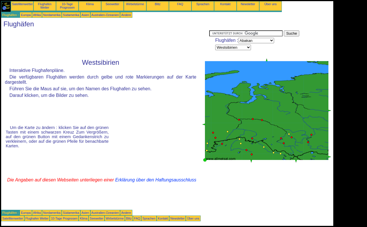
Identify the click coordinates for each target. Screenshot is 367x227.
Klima (90, 4)
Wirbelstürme (135, 4)
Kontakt (225, 4)
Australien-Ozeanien (105, 15)
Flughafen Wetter (44, 5)
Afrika (37, 15)
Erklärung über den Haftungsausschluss (155, 179)
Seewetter (112, 4)
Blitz (157, 4)
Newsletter (248, 4)
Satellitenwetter (22, 4)
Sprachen (203, 4)
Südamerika (71, 15)
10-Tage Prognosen (67, 5)
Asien (85, 15)
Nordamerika (52, 15)
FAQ (180, 4)
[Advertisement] (105, 43)
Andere (126, 15)
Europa (26, 15)
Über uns (270, 4)
